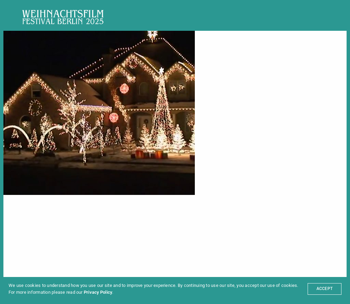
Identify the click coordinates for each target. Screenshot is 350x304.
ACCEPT (325, 288)
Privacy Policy (98, 292)
